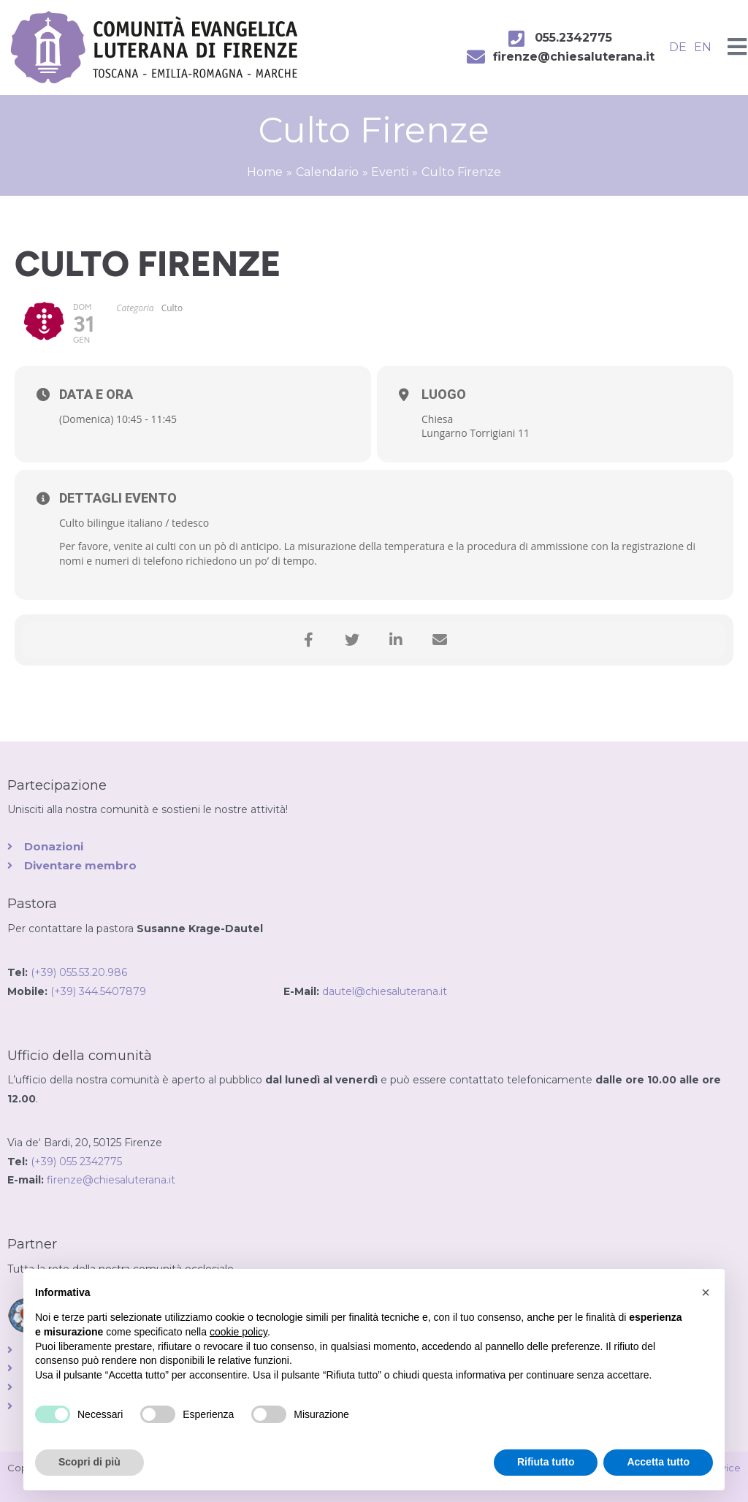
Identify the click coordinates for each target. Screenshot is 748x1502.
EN (702, 47)
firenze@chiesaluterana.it (111, 1179)
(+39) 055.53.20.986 (79, 972)
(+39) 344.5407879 (166, 991)
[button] (705, 1292)
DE (678, 47)
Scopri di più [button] (89, 1462)
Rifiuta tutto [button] (546, 1462)
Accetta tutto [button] (658, 1462)
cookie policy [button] (238, 1332)
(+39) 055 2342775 (76, 1161)
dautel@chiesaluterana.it (384, 991)
